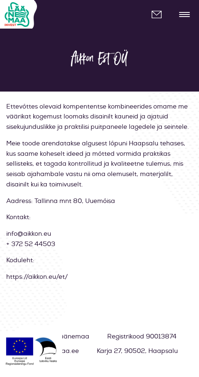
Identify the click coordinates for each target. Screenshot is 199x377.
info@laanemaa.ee (160, 14)
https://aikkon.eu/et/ (37, 277)
